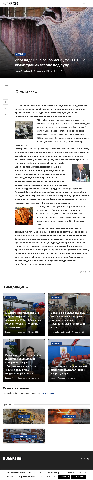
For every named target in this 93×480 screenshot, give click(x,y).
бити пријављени (47, 393)
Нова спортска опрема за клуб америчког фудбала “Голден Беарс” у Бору (69, 369)
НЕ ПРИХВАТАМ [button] (78, 477)
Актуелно (20, 54)
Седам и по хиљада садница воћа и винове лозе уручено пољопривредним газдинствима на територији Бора (68, 320)
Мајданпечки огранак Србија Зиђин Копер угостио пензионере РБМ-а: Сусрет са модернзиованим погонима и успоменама (23, 320)
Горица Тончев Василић (24, 71)
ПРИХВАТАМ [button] (64, 477)
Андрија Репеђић (58, 378)
